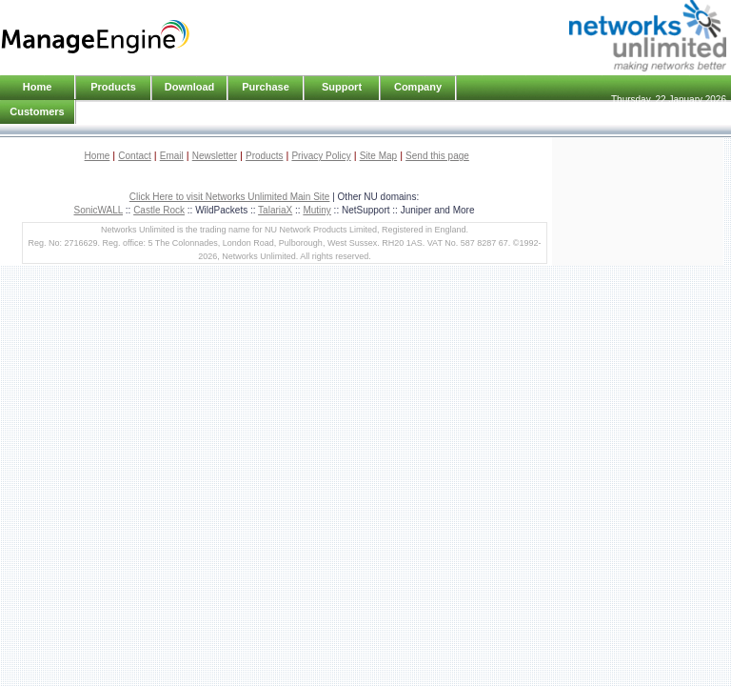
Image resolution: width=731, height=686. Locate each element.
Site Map (378, 156)
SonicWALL (99, 210)
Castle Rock (159, 210)
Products (264, 156)
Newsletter (214, 156)
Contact (134, 156)
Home (37, 86)
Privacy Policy (320, 156)
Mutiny (316, 210)
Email (172, 156)
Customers (37, 111)
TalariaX (275, 210)
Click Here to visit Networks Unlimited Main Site (229, 197)
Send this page (437, 156)
